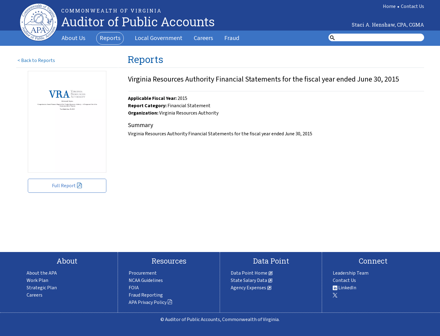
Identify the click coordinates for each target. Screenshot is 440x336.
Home (389, 6)
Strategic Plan (42, 287)
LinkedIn (344, 287)
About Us (73, 38)
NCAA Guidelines (146, 280)
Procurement (143, 273)
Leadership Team (351, 273)
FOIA (134, 287)
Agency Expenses (251, 287)
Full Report (67, 185)
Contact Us (412, 6)
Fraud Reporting (146, 295)
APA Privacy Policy (150, 302)
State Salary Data (252, 280)
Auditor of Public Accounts (138, 21)
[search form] (380, 37)
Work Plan (37, 280)
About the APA (42, 273)
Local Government (158, 38)
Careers (203, 38)
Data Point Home (252, 273)
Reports (110, 38)
